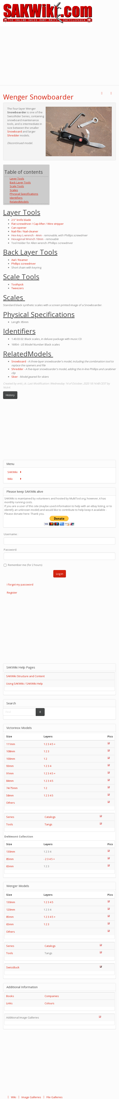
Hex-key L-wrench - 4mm (26, 235)
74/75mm (12, 788)
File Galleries (52, 1097)
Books (10, 996)
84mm (10, 781)
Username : (11, 534)
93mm (10, 766)
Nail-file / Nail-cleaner (24, 231)
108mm (10, 751)
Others (10, 802)
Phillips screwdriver (23, 263)
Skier (14, 377)
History (10, 395)
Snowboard (14, 131)
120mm (10, 909)
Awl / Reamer (19, 260)
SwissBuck (12, 967)
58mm (10, 795)
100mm (10, 759)
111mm (10, 744)
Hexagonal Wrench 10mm (27, 239)
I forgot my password (20, 584)
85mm (10, 859)
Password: (10, 549)
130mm (10, 851)
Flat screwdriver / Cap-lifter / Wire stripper (37, 224)
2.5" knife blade (21, 220)
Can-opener (18, 228)
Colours (49, 1003)
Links (9, 1003)
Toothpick (17, 284)
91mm (10, 773)
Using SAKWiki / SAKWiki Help (24, 683)
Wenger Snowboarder (38, 97)
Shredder (13, 135)
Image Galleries (29, 1097)
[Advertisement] (59, 55)
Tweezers (17, 288)
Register (12, 592)
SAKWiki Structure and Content (25, 676)
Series (10, 817)
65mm (10, 866)
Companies (52, 996)
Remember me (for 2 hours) (23, 565)
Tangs (48, 824)
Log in (59, 574)
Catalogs (50, 817)
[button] (102, 93)
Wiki (11, 1097)
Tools (9, 824)
